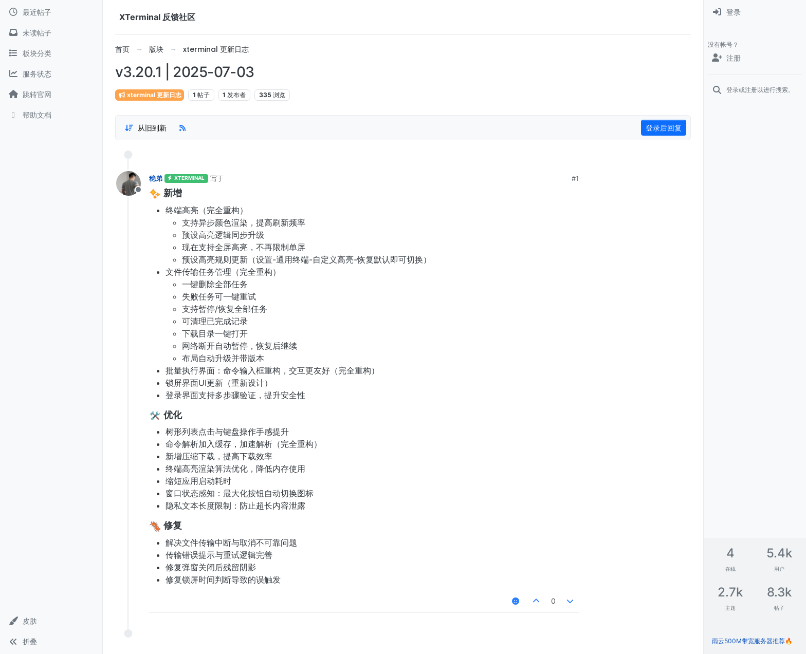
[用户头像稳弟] (128, 183)
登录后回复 (664, 127)
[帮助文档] (51, 115)
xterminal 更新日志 (149, 95)
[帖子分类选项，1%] (145, 128)
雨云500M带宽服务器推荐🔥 (752, 641)
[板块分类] (51, 53)
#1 (575, 178)
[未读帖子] (51, 33)
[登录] (755, 12)
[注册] (755, 58)
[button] (51, 621)
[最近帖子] (51, 12)
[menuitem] (755, 12)
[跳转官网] (51, 94)
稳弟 (155, 178)
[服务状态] (51, 74)
